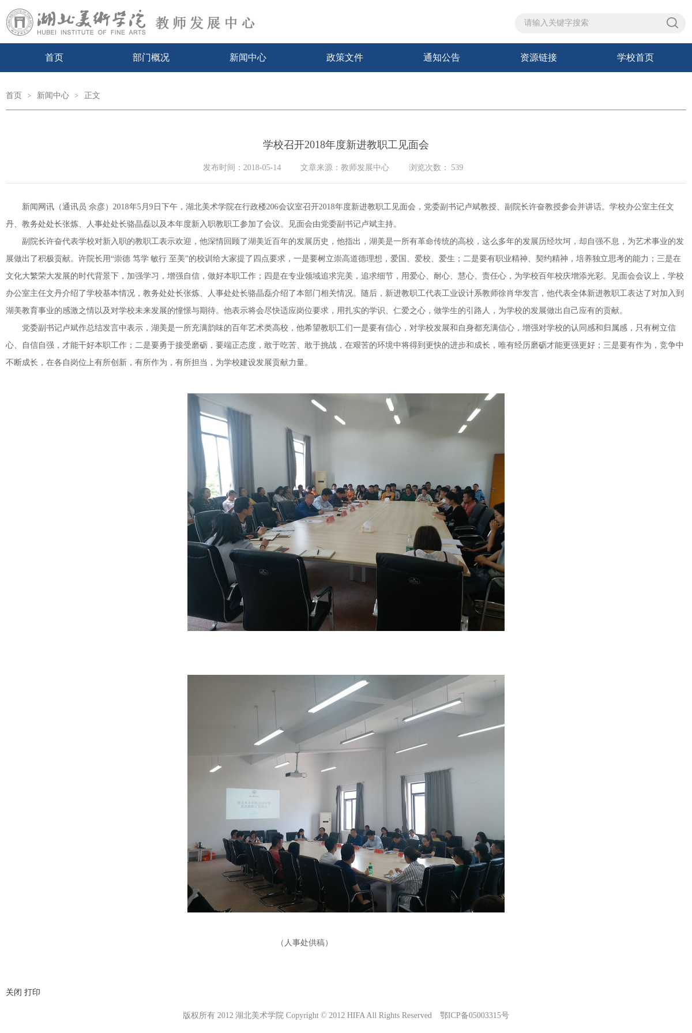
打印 (32, 992)
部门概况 (151, 57)
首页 (54, 57)
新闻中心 (248, 57)
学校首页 (635, 57)
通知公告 (441, 57)
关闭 (14, 992)
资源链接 (538, 57)
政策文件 (344, 57)
